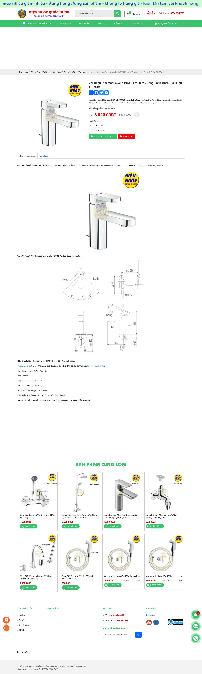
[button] (82, 83)
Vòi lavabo (22, 366)
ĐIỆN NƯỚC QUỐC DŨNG (48, 669)
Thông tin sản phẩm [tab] (27, 156)
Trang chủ (65, 23)
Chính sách (136, 23)
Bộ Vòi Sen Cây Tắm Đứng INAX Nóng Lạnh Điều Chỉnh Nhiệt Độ (79, 517)
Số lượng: (94, 121)
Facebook (152, 615)
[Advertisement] (101, 48)
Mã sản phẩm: (96, 108)
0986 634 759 (177, 13)
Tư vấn (21, 620)
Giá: (91, 115)
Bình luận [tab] (44, 156)
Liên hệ (118, 23)
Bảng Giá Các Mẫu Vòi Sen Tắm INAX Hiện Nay (37, 517)
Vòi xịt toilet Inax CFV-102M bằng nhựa (164, 577)
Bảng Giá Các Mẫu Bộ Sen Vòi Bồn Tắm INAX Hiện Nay (36, 578)
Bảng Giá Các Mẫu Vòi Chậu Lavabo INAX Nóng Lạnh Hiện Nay (120, 517)
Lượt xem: (94, 130)
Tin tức (102, 23)
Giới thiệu (84, 23)
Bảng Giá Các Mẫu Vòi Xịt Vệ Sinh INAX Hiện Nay (77, 578)
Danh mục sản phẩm (39, 23)
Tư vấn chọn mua (151, 13)
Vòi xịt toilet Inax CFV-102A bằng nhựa (122, 577)
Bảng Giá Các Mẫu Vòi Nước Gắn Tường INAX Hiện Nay (161, 517)
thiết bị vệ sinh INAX (96, 366)
